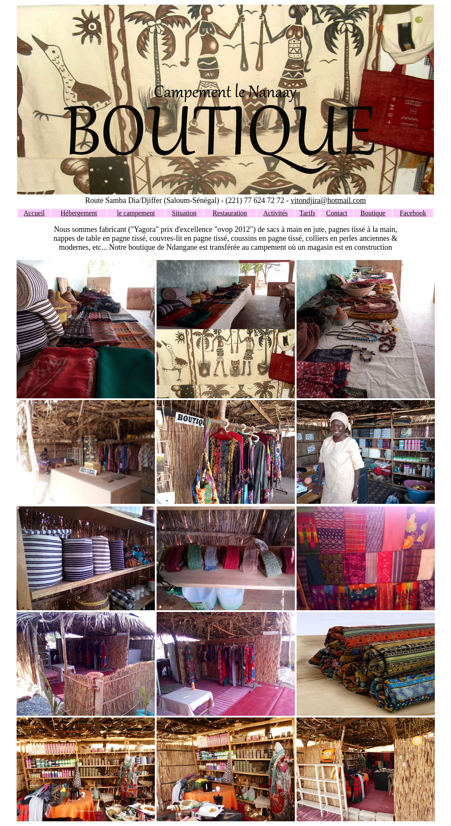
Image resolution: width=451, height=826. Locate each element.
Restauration (230, 213)
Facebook (413, 213)
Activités (275, 213)
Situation (184, 213)
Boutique (372, 213)
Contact (337, 213)
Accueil (34, 213)
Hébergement (78, 213)
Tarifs (307, 213)
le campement (136, 213)
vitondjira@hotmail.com (328, 200)
